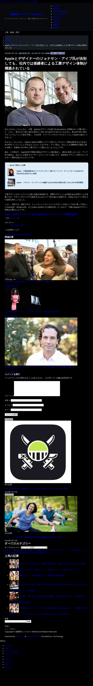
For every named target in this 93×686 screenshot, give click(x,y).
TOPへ (7, 629)
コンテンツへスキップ (9, 1)
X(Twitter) (9, 234)
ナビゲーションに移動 (28, 1)
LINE (23, 234)
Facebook (17, 234)
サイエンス (9, 662)
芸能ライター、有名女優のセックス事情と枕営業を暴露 (42, 578)
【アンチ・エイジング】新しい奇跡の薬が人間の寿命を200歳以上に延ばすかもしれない (33, 540)
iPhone (8, 670)
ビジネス (8, 648)
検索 (6, 621)
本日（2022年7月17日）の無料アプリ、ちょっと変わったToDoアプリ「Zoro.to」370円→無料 (36, 491)
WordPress (19, 639)
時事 (6, 667)
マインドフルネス (12, 654)
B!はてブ (28, 234)
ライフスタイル (11, 656)
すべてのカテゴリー (13, 550)
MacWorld (13, 218)
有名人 (7, 651)
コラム (7, 659)
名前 (7, 403)
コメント (9, 398)
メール (8, 408)
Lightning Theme (34, 639)
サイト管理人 (10, 632)
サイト (7, 412)
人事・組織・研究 (57, 53)
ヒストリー (9, 664)
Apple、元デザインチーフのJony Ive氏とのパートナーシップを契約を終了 (41, 214)
